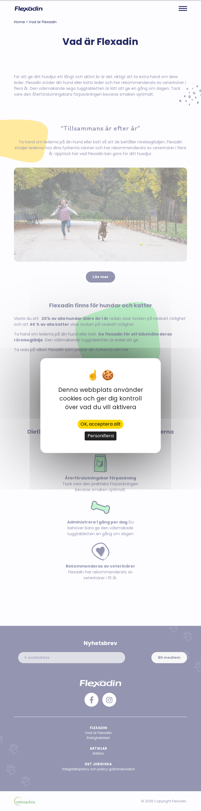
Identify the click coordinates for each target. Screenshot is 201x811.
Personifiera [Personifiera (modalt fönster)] (101, 436)
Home (19, 22)
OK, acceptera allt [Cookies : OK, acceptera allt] (101, 424)
